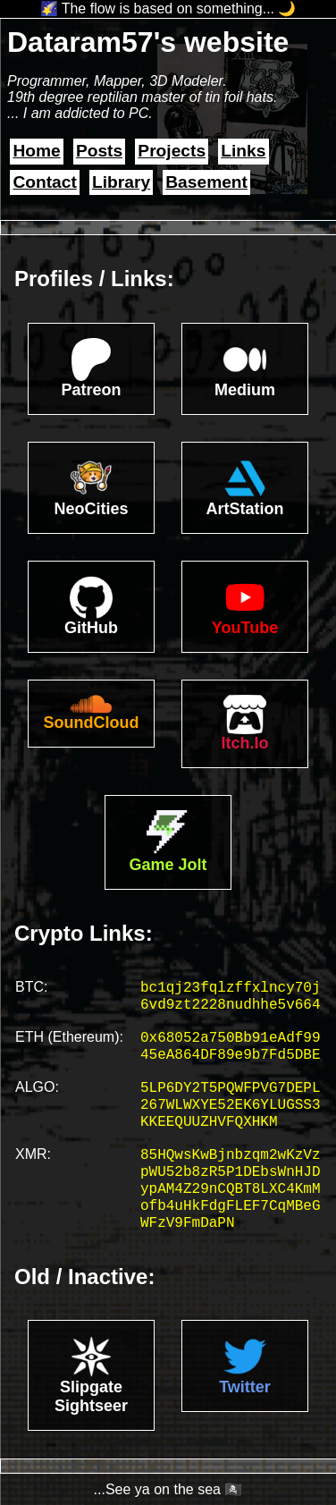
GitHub (91, 628)
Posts (99, 150)
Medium (244, 390)
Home (36, 150)
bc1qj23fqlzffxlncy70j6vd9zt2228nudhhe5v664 (230, 996)
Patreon (91, 390)
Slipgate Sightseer (91, 1396)
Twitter (245, 1387)
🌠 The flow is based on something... (157, 8)
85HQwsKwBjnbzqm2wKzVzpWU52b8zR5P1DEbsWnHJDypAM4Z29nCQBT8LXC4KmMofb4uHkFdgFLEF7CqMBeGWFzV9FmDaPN (230, 1189)
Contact (44, 182)
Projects (172, 150)
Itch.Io (245, 743)
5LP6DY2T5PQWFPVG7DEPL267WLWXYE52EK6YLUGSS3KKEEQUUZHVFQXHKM (230, 1105)
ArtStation (245, 509)
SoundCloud (91, 722)
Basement (206, 182)
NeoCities (91, 509)
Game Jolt (167, 865)
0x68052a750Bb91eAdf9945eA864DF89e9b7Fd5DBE (230, 1046)
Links (243, 150)
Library (121, 182)
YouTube (245, 628)
